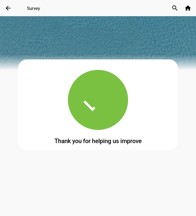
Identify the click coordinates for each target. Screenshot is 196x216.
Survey (33, 8)
